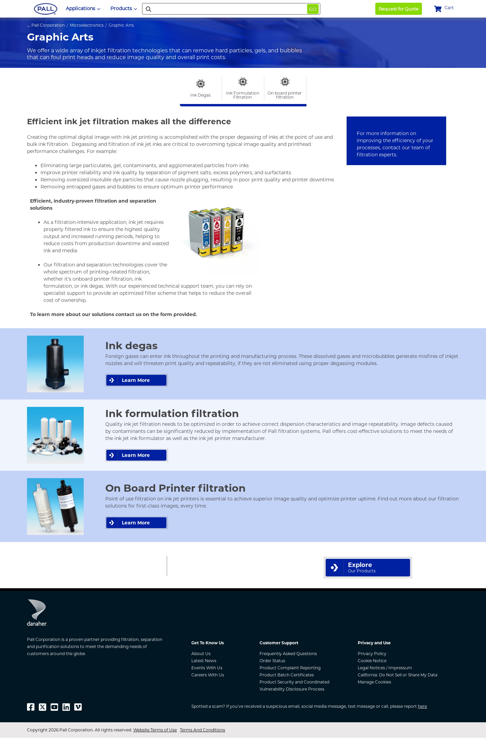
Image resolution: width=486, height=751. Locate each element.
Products (123, 8)
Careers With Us (207, 674)
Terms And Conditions (202, 729)
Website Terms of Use (155, 729)
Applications (83, 8)
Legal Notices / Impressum (385, 667)
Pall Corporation (48, 25)
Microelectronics (87, 25)
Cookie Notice (372, 660)
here (422, 706)
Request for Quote (398, 8)
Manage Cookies (374, 681)
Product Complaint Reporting (290, 667)
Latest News (203, 660)
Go (313, 9)
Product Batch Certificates (287, 674)
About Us (201, 653)
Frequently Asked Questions (288, 653)
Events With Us (206, 667)
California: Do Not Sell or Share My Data (397, 674)
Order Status (272, 660)
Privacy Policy (372, 653)
